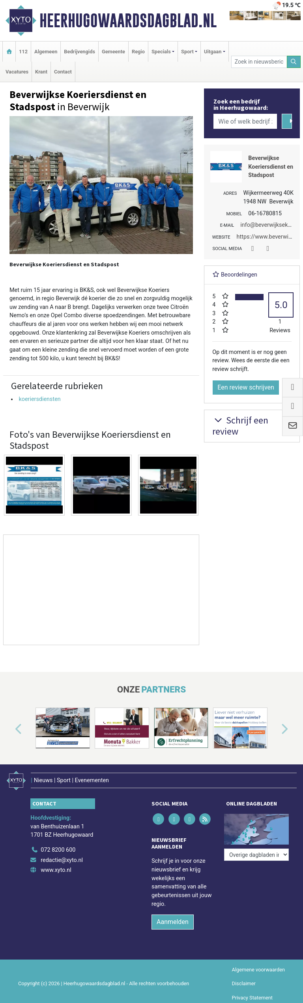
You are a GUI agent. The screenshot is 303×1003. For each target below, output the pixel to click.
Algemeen (45, 52)
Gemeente (113, 52)
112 (23, 52)
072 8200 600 (58, 850)
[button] (9, 730)
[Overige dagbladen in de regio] (256, 855)
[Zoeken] (294, 62)
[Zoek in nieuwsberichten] (259, 62)
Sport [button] (187, 52)
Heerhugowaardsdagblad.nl (128, 20)
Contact (63, 72)
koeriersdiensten (39, 399)
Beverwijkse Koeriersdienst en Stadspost (270, 167)
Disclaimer (244, 983)
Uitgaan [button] (212, 52)
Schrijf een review (240, 426)
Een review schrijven (245, 387)
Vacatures (17, 72)
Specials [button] (161, 52)
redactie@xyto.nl (62, 860)
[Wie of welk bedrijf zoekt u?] (245, 121)
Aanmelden (173, 922)
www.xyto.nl (56, 870)
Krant (41, 72)
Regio (138, 52)
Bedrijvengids (79, 52)
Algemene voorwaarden (258, 970)
